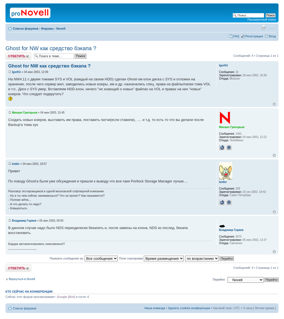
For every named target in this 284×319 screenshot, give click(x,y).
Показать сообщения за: (84, 258)
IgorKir (16, 72)
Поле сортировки (151, 258)
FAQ (236, 36)
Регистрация (254, 36)
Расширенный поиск (261, 19)
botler (16, 163)
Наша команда (154, 308)
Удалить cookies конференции (189, 308)
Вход (272, 36)
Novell (60, 28)
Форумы (47, 28)
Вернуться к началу (274, 104)
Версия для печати (263, 27)
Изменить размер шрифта (272, 27)
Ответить (18, 56)
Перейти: (219, 279)
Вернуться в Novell (22, 279)
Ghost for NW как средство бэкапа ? (50, 48)
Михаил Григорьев (25, 112)
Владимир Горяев (24, 220)
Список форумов (25, 28)
